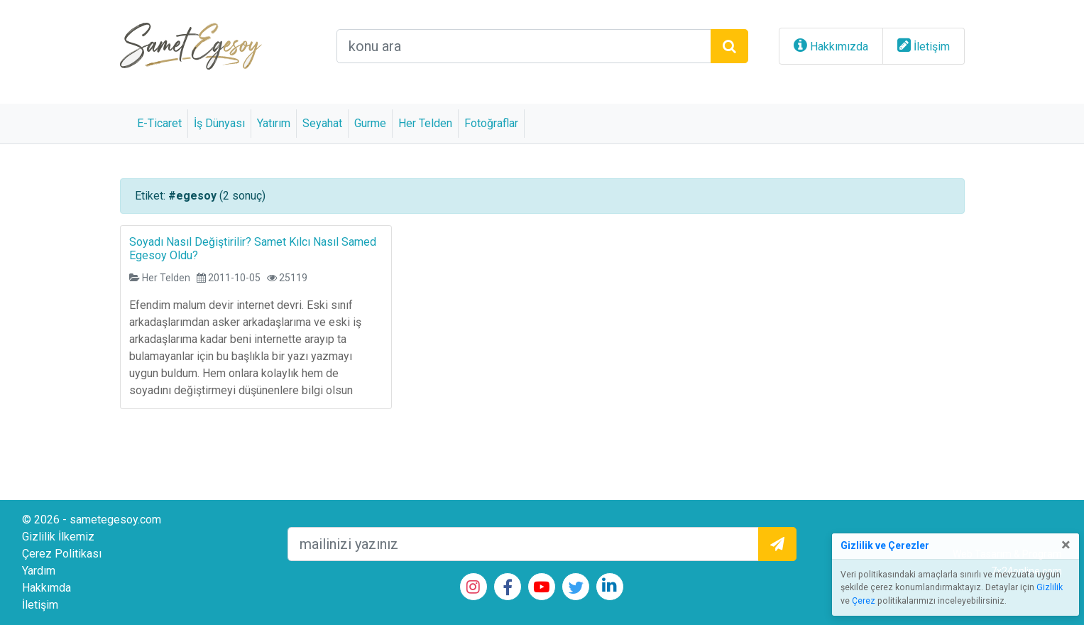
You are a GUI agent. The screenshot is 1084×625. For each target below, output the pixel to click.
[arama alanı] (523, 46)
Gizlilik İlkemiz (58, 536)
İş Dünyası (219, 123)
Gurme (370, 123)
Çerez (863, 601)
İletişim (932, 46)
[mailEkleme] (524, 544)
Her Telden (425, 123)
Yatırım (273, 123)
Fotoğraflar (491, 123)
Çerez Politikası (62, 553)
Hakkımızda (839, 46)
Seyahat (322, 123)
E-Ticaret (159, 123)
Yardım (38, 570)
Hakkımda (46, 587)
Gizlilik (1049, 587)
